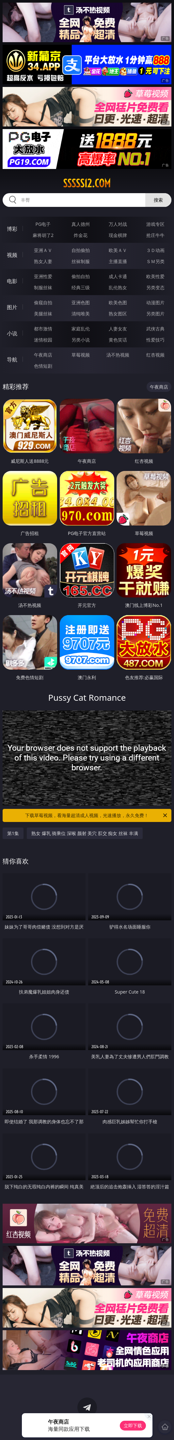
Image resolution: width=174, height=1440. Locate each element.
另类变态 (155, 287)
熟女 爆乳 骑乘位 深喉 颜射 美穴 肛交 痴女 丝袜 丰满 (84, 833)
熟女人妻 (43, 261)
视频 (12, 255)
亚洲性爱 (43, 276)
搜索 (158, 200)
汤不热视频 (117, 355)
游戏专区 (155, 224)
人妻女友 (118, 329)
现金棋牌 (118, 235)
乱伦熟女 (118, 287)
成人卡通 (118, 276)
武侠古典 (155, 329)
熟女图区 (118, 313)
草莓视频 (80, 355)
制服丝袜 (43, 287)
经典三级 (80, 287)
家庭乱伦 (80, 329)
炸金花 (80, 235)
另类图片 (155, 313)
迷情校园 (43, 340)
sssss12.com (87, 183)
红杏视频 (155, 355)
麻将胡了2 (43, 235)
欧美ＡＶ (118, 250)
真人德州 (80, 224)
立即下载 (133, 1425)
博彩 (12, 228)
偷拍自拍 (80, 276)
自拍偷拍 (80, 250)
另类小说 (80, 340)
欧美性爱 (155, 276)
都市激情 (43, 329)
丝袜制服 (80, 261)
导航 (12, 359)
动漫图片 (155, 302)
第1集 (13, 833)
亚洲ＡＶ (43, 250)
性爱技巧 (155, 340)
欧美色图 (118, 302)
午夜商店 (43, 355)
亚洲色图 (80, 302)
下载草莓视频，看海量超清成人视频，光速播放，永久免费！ (96, 815)
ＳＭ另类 (155, 261)
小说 (12, 333)
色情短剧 (43, 366)
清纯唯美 (80, 313)
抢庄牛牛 (155, 235)
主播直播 (118, 261)
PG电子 (43, 224)
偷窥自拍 (43, 302)
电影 (12, 281)
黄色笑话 (118, 340)
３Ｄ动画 (155, 250)
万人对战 (118, 224)
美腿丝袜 (43, 313)
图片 (12, 307)
